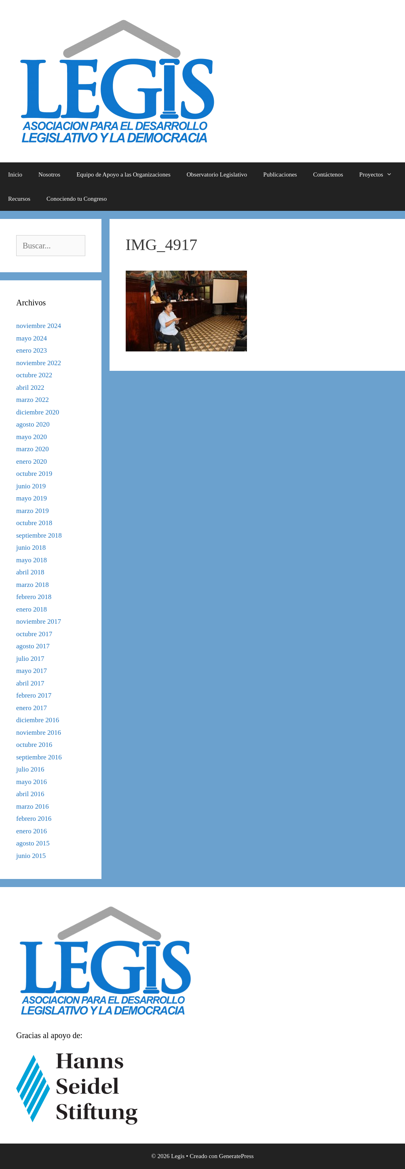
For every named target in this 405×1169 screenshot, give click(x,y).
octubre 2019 (34, 473)
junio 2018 (31, 547)
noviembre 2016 (38, 732)
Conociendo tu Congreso (76, 199)
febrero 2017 (33, 695)
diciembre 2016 (37, 720)
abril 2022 (30, 387)
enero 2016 (31, 831)
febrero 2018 (33, 597)
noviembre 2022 (38, 363)
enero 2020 (31, 461)
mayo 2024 (31, 338)
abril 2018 (30, 572)
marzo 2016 (32, 806)
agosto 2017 (33, 646)
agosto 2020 (33, 424)
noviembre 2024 (38, 326)
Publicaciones (280, 174)
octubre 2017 (34, 634)
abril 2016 (30, 794)
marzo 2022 (32, 400)
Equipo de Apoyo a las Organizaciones (123, 174)
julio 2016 (30, 769)
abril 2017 (30, 683)
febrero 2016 (33, 818)
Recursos (19, 199)
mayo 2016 (31, 782)
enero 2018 (31, 609)
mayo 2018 (31, 560)
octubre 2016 (34, 744)
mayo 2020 (31, 437)
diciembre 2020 (37, 412)
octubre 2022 (34, 375)
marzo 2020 (32, 449)
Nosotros (49, 174)
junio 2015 (31, 856)
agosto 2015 (33, 843)
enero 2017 (31, 708)
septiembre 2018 (39, 535)
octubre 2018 (34, 523)
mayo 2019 (31, 498)
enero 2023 (31, 350)
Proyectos (379, 174)
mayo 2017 (31, 671)
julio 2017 (30, 658)
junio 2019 (31, 486)
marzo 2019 (32, 511)
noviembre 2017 (38, 621)
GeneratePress (236, 1156)
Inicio (15, 174)
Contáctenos (328, 174)
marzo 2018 (32, 585)
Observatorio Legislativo (217, 174)
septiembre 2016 (39, 757)
